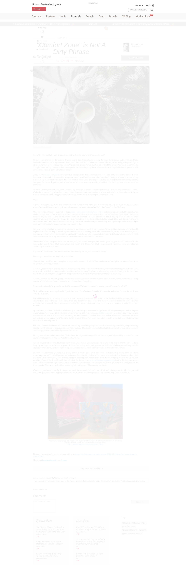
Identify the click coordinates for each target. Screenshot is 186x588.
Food (101, 17)
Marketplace (143, 17)
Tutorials (36, 17)
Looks (63, 17)
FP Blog (126, 17)
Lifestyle (76, 17)
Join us (137, 5)
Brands (113, 17)
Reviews (50, 17)
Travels (90, 17)
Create (39, 10)
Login (148, 5)
